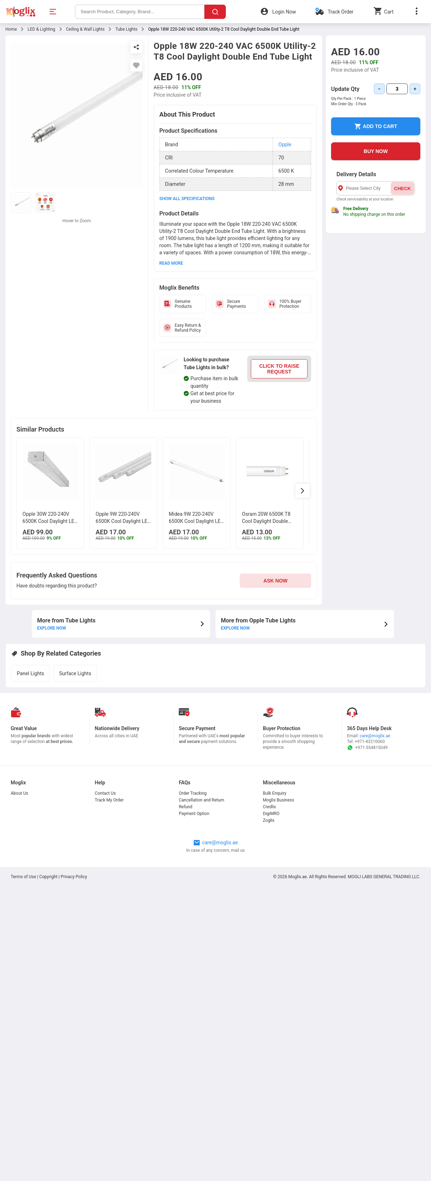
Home (11, 29)
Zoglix (268, 820)
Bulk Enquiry (275, 793)
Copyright (48, 876)
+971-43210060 (370, 741)
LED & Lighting (41, 29)
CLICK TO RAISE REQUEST (279, 369)
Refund (185, 806)
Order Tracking (193, 793)
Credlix (269, 806)
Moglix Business (278, 800)
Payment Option (194, 813)
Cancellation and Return (201, 800)
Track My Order (109, 800)
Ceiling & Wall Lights (85, 29)
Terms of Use (24, 876)
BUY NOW (375, 151)
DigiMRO (271, 813)
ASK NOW (275, 581)
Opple (284, 144)
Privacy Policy (74, 876)
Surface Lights (75, 673)
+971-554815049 (367, 747)
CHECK (402, 188)
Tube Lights (126, 29)
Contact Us (105, 793)
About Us (19, 793)
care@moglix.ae (375, 735)
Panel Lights (30, 673)
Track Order (340, 12)
